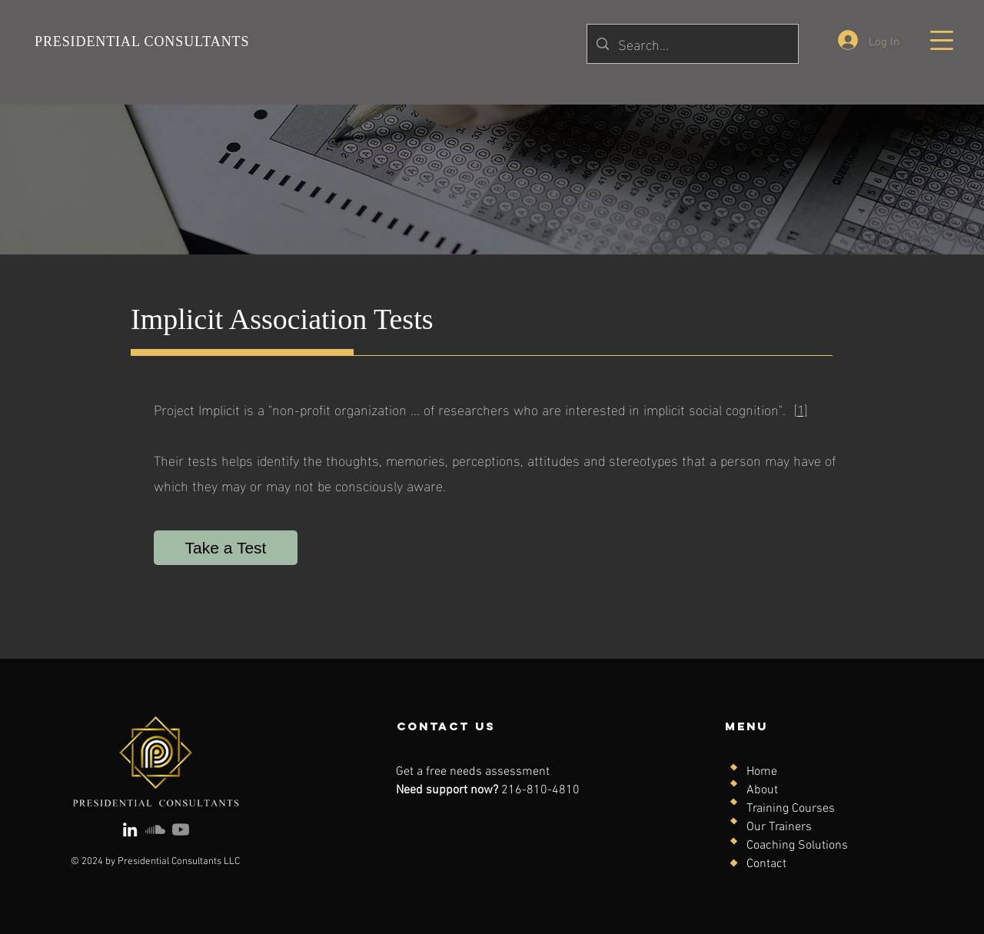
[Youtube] (181, 829)
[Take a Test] (226, 547)
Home (761, 771)
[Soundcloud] (155, 829)
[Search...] (692, 44)
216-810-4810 (540, 790)
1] (802, 408)
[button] (941, 40)
